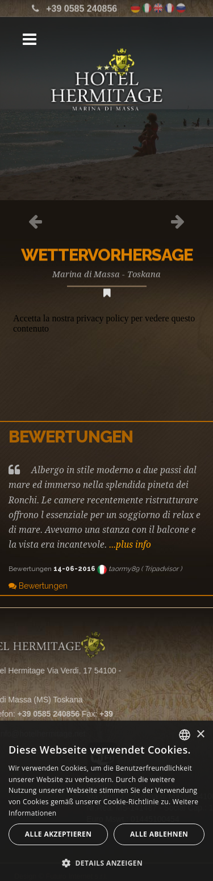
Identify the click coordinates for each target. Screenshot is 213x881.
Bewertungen (38, 585)
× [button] (200, 734)
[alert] (106, 801)
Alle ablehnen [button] (159, 834)
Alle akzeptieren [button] (58, 834)
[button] (106, 862)
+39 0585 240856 (81, 7)
